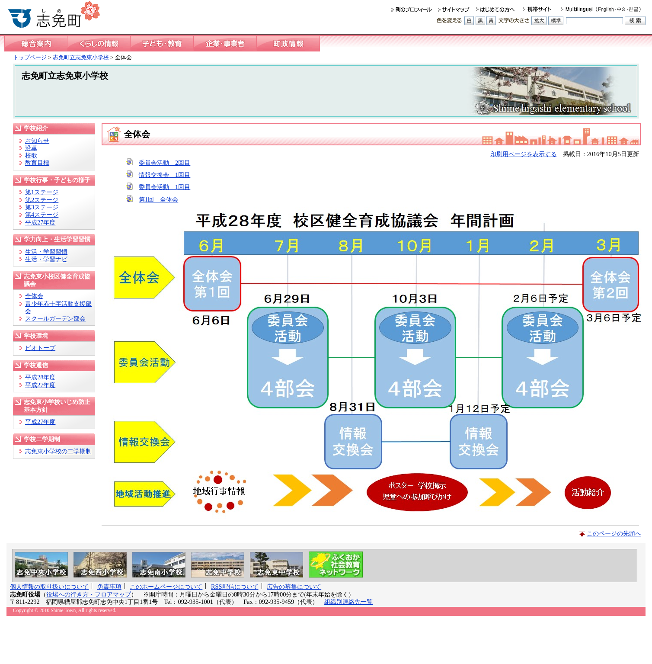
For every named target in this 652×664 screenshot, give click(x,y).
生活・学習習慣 (46, 251)
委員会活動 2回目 (164, 162)
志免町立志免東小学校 (81, 57)
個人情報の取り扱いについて (49, 586)
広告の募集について (294, 586)
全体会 (34, 295)
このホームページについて (166, 586)
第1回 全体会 (158, 199)
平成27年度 (40, 222)
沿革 (31, 147)
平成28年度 (40, 377)
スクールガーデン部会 (55, 318)
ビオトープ (40, 347)
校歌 (31, 155)
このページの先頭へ (614, 533)
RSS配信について (235, 586)
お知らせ (37, 140)
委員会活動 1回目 (164, 186)
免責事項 (109, 586)
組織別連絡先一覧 (348, 601)
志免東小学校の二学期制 (58, 451)
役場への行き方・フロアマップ (88, 594)
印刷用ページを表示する (523, 154)
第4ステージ (41, 214)
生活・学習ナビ (46, 259)
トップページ (30, 57)
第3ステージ (41, 207)
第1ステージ (41, 192)
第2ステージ (41, 199)
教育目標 (37, 162)
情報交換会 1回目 (164, 174)
